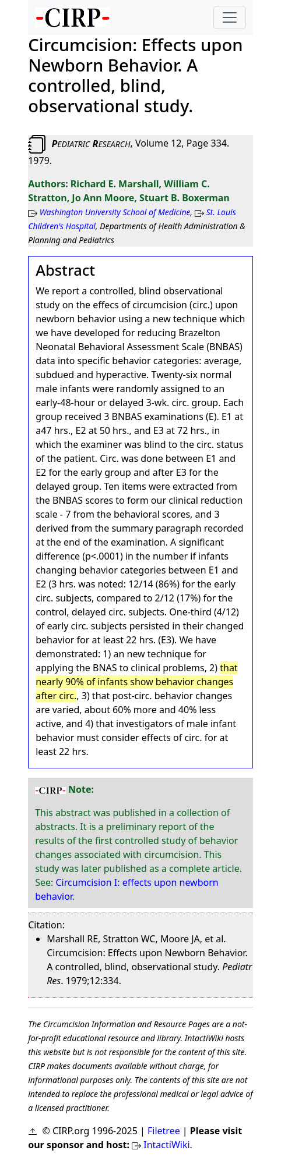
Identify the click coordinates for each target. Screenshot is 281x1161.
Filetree (163, 1130)
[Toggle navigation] (229, 17)
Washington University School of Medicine (115, 212)
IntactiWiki (166, 1144)
